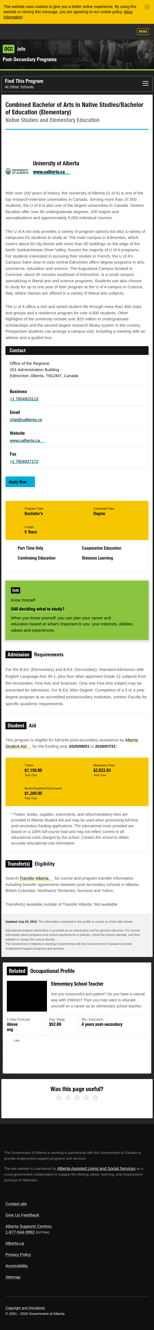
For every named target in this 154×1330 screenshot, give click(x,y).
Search (127, 32)
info (14, 49)
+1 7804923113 (24, 398)
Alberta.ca (14, 1243)
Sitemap (12, 1277)
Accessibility (16, 1265)
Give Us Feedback (22, 1215)
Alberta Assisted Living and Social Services (96, 1168)
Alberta (14, 31)
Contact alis (16, 1203)
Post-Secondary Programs (30, 59)
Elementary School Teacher (77, 989)
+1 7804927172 (24, 461)
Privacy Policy (18, 1254)
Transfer (36, 878)
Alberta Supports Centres (28, 1226)
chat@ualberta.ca (26, 419)
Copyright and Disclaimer (25, 1308)
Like (114, 32)
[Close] (147, 7)
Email (56, 139)
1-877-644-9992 (20, 1232)
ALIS (33, 31)
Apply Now (18, 481)
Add (100, 32)
